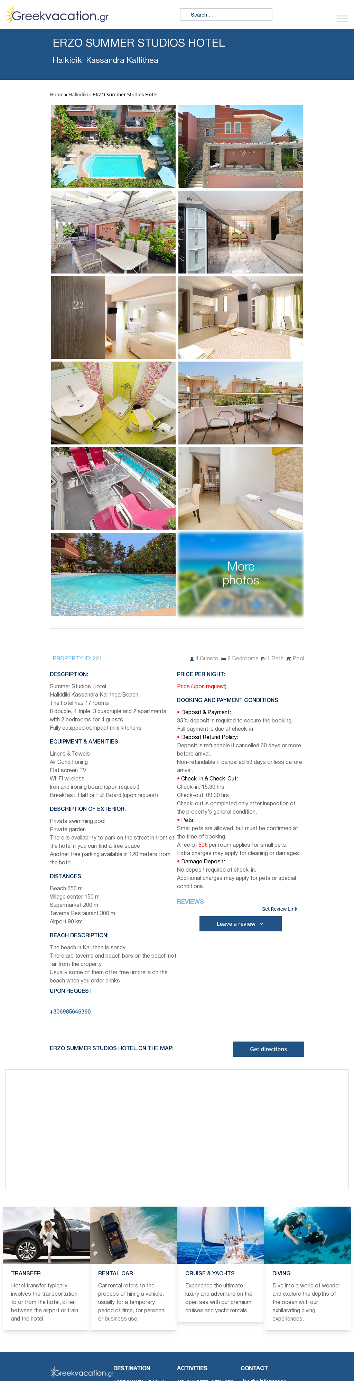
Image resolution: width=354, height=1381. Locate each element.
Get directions (268, 1049)
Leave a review (240, 924)
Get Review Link (279, 909)
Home (57, 94)
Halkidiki (78, 94)
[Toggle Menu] (342, 18)
